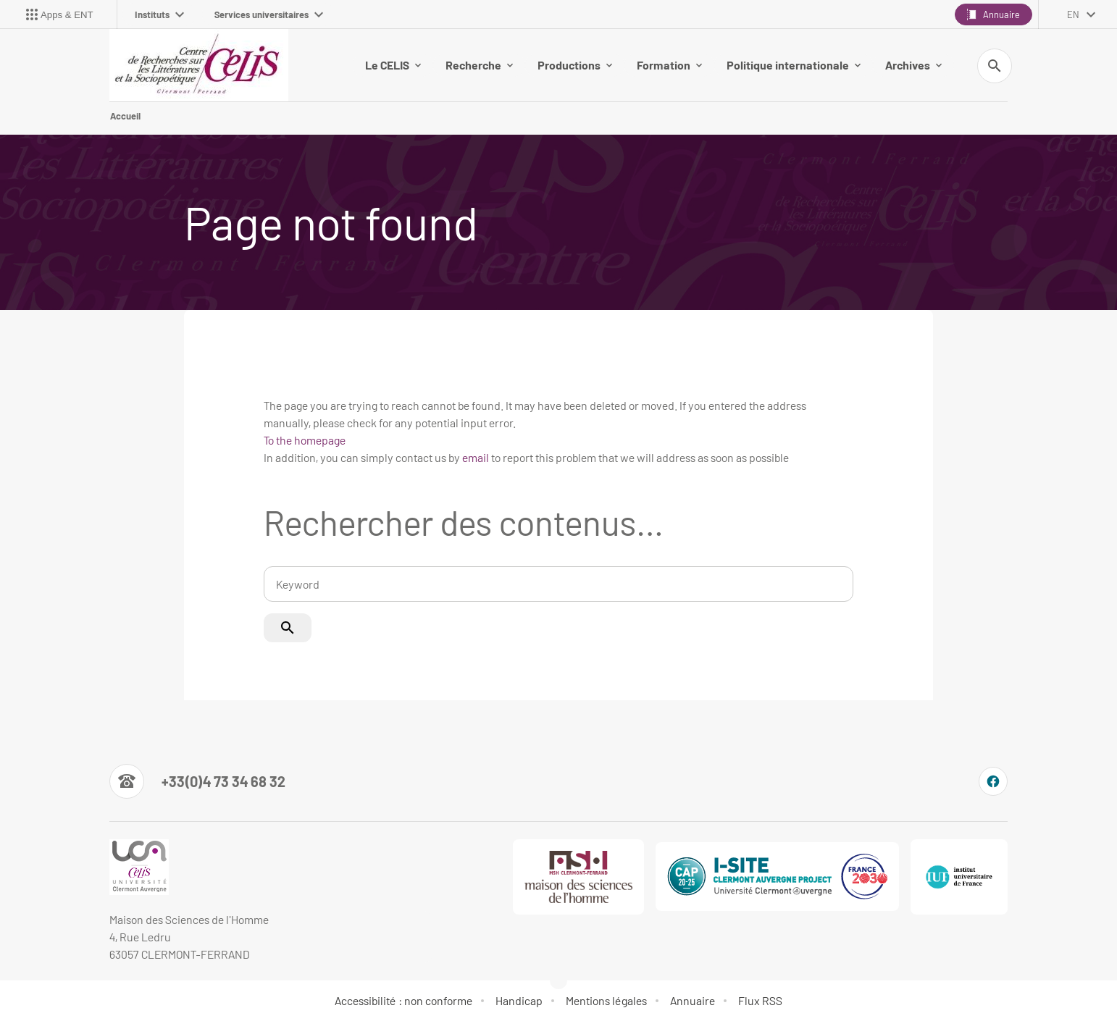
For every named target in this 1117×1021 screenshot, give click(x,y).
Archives (913, 65)
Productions (574, 65)
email (475, 457)
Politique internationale (794, 65)
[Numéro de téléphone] (197, 781)
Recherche (479, 65)
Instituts (159, 14)
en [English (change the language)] (1073, 14)
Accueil (125, 116)
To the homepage (305, 440)
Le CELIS (393, 65)
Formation (669, 65)
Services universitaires (268, 14)
